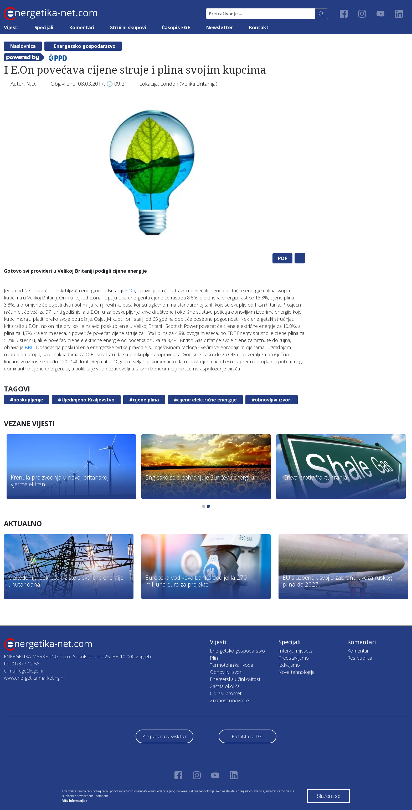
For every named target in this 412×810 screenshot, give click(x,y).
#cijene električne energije (205, 399)
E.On (130, 290)
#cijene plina (144, 399)
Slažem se (328, 796)
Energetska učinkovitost (235, 679)
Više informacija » (75, 801)
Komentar (358, 651)
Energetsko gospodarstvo (85, 46)
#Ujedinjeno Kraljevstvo (86, 399)
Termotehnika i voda (231, 665)
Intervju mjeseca (296, 651)
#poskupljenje (26, 399)
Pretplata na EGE (248, 736)
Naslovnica (23, 46)
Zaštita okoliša (225, 686)
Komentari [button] (81, 27)
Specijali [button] (43, 27)
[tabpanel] (154, 173)
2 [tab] (208, 506)
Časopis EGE (176, 27)
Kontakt (259, 27)
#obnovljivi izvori (271, 399)
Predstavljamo (294, 658)
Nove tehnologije (297, 672)
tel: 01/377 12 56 (21, 663)
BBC (29, 347)
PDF (282, 258)
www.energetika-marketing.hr (34, 678)
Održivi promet (225, 693)
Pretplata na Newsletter (164, 736)
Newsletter (219, 27)
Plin (214, 658)
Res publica (359, 658)
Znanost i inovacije (229, 700)
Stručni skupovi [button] (128, 27)
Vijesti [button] (11, 27)
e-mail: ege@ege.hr (24, 671)
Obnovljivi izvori (226, 672)
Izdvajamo (289, 665)
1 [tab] (203, 506)
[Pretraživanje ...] (260, 13)
